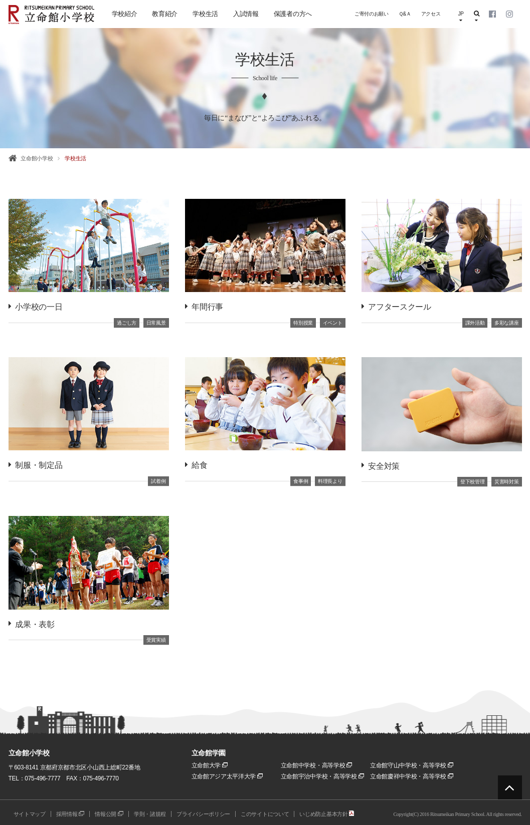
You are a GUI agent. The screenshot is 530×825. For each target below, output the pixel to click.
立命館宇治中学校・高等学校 (322, 776)
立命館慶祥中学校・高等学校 (411, 776)
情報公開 (109, 814)
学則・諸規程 (150, 814)
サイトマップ (30, 814)
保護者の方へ (293, 14)
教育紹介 (165, 14)
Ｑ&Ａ (405, 14)
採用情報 (70, 814)
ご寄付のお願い (372, 14)
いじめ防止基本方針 (326, 814)
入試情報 (246, 14)
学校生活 (205, 14)
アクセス (431, 14)
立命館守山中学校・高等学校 (411, 765)
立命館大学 (210, 765)
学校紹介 (124, 14)
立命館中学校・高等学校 (316, 765)
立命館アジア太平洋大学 (227, 776)
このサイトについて (265, 814)
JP (460, 17)
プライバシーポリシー (203, 814)
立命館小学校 (37, 158)
